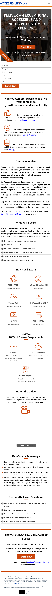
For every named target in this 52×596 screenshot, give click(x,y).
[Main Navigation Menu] (49, 3)
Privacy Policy (18, 583)
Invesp (11, 150)
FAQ (3, 82)
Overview (5, 66)
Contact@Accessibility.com (12, 214)
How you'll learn (7, 72)
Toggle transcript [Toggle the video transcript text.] (26, 445)
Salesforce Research (28, 120)
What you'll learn (7, 69)
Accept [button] (22, 592)
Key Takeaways (7, 78)
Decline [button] (29, 592)
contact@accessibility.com (38, 562)
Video (3, 75)
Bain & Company (29, 135)
